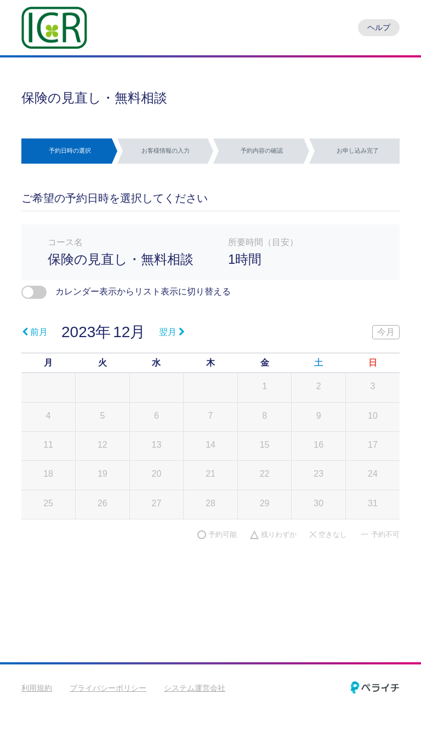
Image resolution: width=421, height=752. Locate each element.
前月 (35, 332)
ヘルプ (378, 27)
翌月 (172, 332)
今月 (386, 332)
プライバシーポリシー (108, 688)
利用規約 (36, 688)
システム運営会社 (194, 688)
